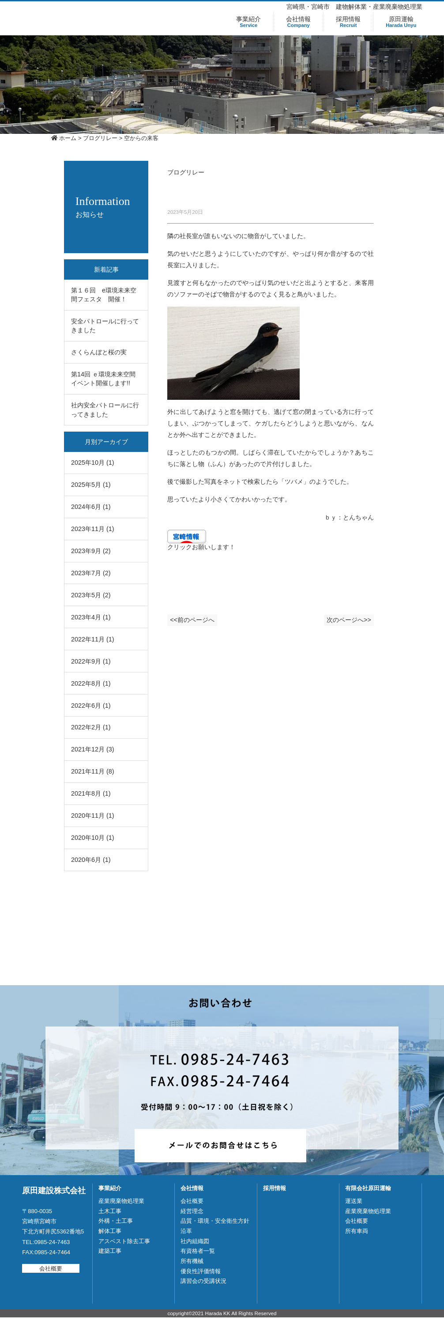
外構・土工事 (115, 1221)
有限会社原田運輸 (368, 1188)
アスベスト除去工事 (124, 1241)
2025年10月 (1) (92, 462)
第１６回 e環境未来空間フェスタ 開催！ (103, 295)
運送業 (353, 1201)
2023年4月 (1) (91, 617)
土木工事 (109, 1211)
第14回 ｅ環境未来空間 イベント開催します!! (106, 379)
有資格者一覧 (198, 1251)
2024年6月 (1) (91, 506)
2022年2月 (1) (91, 727)
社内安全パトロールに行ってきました (105, 409)
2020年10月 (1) (92, 837)
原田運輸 (401, 21)
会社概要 (50, 1268)
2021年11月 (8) (92, 771)
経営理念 (192, 1211)
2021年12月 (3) (92, 749)
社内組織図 (195, 1241)
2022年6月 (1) (91, 705)
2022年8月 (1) (91, 683)
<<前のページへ (196, 622)
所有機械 (192, 1261)
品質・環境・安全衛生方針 (215, 1221)
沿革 (186, 1231)
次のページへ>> (345, 622)
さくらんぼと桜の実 (99, 352)
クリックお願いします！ (201, 546)
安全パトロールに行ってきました (105, 326)
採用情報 (348, 21)
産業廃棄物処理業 (121, 1201)
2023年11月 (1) (92, 528)
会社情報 (298, 21)
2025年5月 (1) (91, 484)
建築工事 (109, 1251)
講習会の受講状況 (203, 1281)
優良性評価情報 (201, 1271)
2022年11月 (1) (92, 639)
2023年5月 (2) (91, 595)
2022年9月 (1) (91, 661)
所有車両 (356, 1231)
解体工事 (109, 1231)
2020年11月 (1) (92, 815)
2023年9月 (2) (91, 550)
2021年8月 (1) (91, 793)
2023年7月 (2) (91, 573)
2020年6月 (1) (91, 859)
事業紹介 (248, 21)
